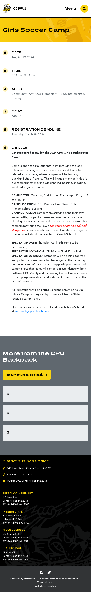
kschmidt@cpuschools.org (32, 311)
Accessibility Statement (22, 579)
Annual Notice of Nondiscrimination (59, 579)
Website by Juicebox (45, 586)
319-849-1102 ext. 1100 (16, 559)
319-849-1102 (14, 474)
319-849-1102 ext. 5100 (16, 504)
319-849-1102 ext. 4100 (16, 522)
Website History (45, 582)
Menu (70, 8)
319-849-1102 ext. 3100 (16, 541)
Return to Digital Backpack (25, 375)
